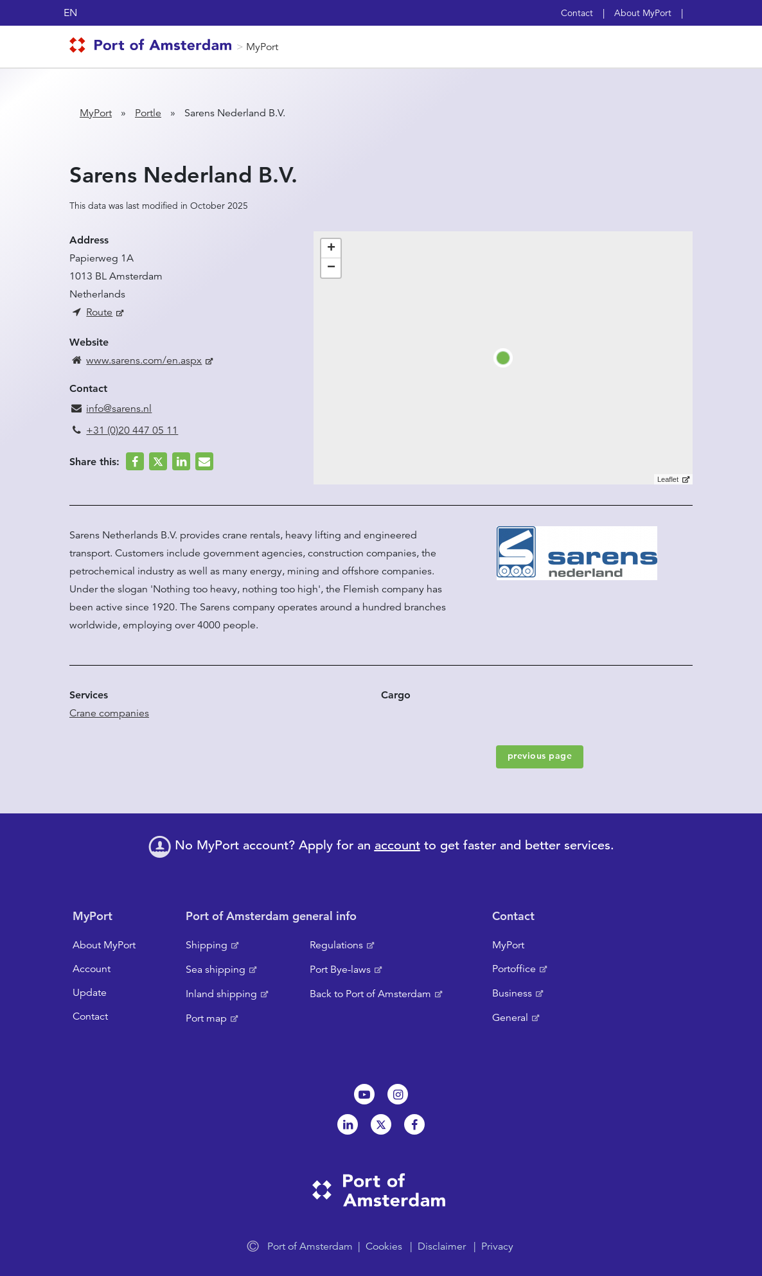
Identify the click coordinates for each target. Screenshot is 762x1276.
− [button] (331, 268)
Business (512, 993)
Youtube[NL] (364, 1094)
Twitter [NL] (381, 1124)
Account (92, 968)
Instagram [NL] (397, 1094)
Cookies (384, 1246)
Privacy (497, 1246)
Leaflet (667, 479)
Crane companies (109, 713)
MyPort (262, 46)
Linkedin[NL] (347, 1124)
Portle (148, 113)
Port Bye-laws (340, 969)
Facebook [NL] (414, 1124)
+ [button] (331, 248)
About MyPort (642, 13)
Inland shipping (221, 994)
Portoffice (514, 968)
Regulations (336, 945)
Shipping (206, 945)
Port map (206, 1018)
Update (90, 992)
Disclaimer (442, 1246)
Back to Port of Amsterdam (370, 994)
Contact (577, 13)
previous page (540, 755)
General (510, 1017)
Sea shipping (215, 969)
